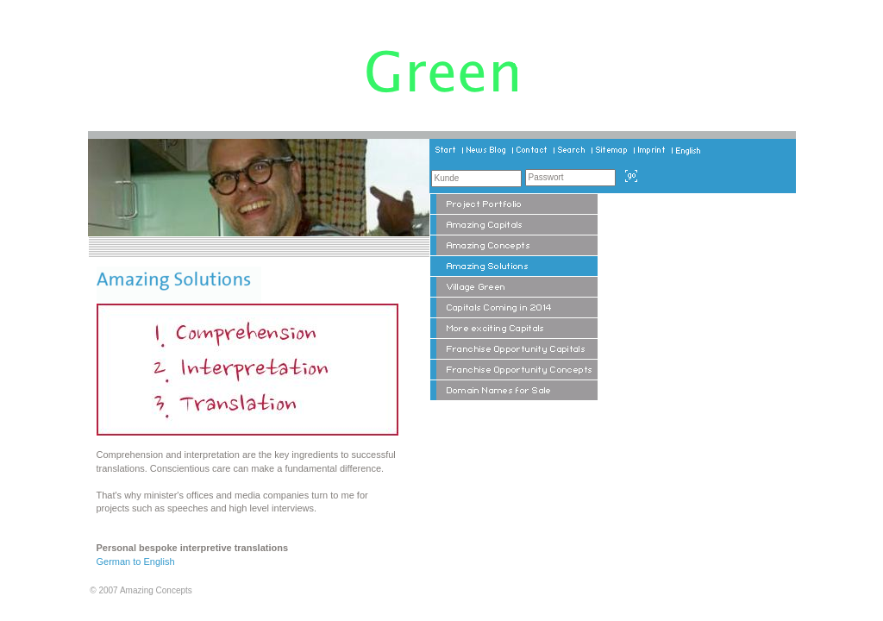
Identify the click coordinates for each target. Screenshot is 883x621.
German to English (136, 561)
